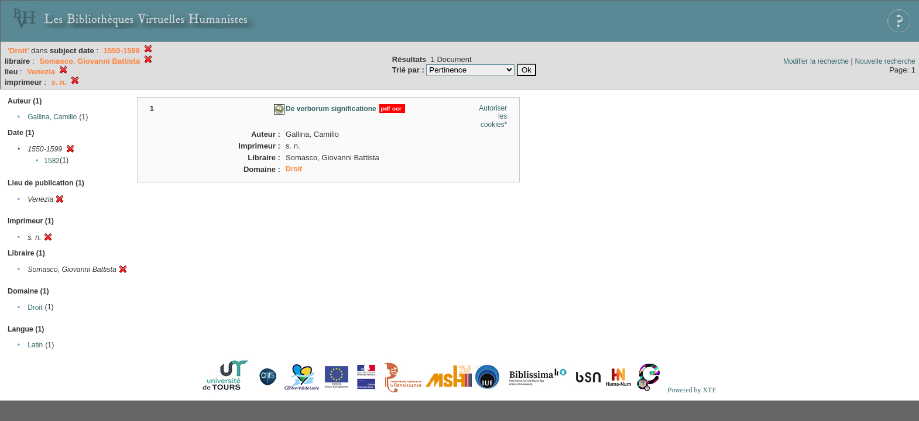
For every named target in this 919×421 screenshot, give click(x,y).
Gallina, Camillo (52, 117)
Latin (35, 345)
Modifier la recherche (816, 61)
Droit (35, 307)
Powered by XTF (691, 390)
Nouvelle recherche (885, 61)
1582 (52, 161)
